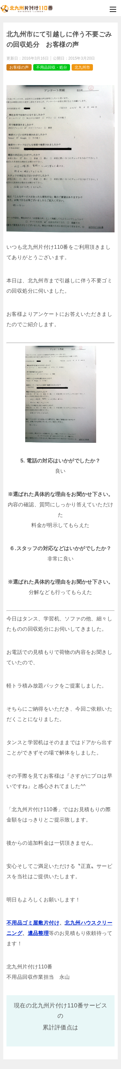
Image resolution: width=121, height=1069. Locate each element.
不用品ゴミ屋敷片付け (32, 923)
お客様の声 (19, 67)
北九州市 (82, 67)
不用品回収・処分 (51, 67)
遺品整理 (38, 933)
